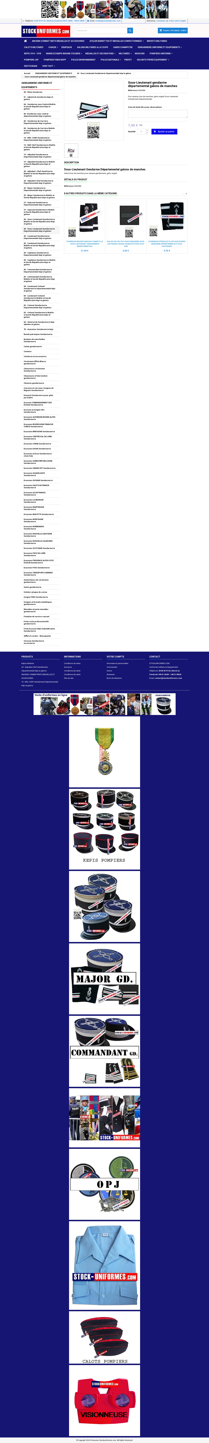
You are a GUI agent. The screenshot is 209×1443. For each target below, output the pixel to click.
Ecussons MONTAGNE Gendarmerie (33, 520)
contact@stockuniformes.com (107, 21)
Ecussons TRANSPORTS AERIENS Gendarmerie (38, 574)
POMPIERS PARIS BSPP (55, 60)
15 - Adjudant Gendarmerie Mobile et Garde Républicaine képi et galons (39, 164)
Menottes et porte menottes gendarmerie (36, 610)
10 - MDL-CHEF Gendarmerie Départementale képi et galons (37, 139)
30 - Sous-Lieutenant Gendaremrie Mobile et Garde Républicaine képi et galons (39, 221)
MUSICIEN (139, 53)
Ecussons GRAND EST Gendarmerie (40, 468)
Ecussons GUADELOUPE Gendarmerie (34, 474)
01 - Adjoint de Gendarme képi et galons (38, 98)
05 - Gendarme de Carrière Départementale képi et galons (37, 122)
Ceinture (28, 351)
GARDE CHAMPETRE (123, 47)
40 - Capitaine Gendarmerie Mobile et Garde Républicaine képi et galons (39, 262)
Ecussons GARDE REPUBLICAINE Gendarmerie (38, 462)
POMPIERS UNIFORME (160, 53)
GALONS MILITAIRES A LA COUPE (92, 47)
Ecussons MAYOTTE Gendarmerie (39, 514)
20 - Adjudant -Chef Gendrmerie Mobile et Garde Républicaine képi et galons (39, 173)
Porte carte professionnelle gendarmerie (36, 622)
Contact (154, 656)
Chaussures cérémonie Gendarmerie (34, 370)
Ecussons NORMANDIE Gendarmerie (34, 527)
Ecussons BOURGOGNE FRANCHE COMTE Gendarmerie (38, 425)
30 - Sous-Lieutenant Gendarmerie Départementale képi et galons (39, 230)
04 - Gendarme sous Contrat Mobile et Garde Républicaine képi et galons (40, 106)
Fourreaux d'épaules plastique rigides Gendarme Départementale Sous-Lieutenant (166, 243)
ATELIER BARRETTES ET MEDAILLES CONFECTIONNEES (116, 41)
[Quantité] (141, 131)
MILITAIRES (124, 53)
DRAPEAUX (66, 47)
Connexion (160, 21)
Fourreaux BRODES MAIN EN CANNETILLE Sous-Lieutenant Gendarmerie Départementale (84, 243)
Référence (133, 90)
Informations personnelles (117, 663)
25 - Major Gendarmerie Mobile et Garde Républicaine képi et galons (39, 196)
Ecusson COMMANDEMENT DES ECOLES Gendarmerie (38, 403)
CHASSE (52, 47)
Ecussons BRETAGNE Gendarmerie (39, 431)
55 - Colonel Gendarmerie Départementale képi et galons (37, 306)
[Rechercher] (104, 30)
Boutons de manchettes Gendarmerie (34, 340)
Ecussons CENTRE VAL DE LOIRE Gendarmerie (38, 437)
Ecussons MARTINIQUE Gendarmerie (34, 508)
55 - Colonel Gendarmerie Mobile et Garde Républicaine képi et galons (39, 314)
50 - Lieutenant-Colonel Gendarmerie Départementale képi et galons (39, 288)
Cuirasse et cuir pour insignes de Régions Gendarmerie (39, 389)
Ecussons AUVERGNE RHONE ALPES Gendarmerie (39, 418)
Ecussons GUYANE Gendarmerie (38, 480)
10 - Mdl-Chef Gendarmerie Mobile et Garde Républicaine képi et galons (39, 147)
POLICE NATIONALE (110, 60)
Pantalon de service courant (36, 616)
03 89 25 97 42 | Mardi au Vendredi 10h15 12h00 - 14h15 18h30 (59, 21)
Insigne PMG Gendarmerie (36, 597)
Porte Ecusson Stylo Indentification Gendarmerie (39, 630)
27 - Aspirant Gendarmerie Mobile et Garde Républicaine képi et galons (39, 212)
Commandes (112, 667)
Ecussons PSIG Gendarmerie (37, 568)
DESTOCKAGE (30, 66)
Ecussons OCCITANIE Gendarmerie (39, 548)
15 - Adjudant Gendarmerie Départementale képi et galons (37, 155)
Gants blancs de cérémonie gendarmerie (36, 581)
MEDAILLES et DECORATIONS (99, 53)
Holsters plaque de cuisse (35, 592)
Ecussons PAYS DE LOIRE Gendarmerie (34, 554)
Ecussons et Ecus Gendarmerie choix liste (38, 455)
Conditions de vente (72, 663)
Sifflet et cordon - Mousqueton (37, 636)
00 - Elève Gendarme (33, 92)
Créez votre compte (177, 21)
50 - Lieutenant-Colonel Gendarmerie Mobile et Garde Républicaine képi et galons (37, 298)
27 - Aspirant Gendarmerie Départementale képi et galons (37, 203)
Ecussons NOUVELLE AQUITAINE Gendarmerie (38, 535)
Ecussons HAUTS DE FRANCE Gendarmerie (36, 486)
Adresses (111, 674)
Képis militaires (27, 663)
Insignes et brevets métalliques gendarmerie (38, 603)
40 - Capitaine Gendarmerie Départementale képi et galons (37, 254)
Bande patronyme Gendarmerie (38, 334)
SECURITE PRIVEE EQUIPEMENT (152, 60)
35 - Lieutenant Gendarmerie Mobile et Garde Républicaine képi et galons (39, 245)
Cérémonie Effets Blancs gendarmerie (35, 362)
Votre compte (115, 656)
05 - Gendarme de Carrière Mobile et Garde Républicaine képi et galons (39, 130)
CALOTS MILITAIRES (33, 47)
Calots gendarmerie (33, 346)
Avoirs (109, 671)
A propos (68, 667)
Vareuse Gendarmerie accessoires (34, 642)
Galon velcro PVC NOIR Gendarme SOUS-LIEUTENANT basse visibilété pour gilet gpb (126, 243)
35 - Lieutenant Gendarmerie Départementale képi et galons (37, 237)
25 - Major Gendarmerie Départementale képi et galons (37, 189)
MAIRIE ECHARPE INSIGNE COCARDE (63, 53)
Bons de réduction (114, 678)
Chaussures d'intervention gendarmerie (35, 377)
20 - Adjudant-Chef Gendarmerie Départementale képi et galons (38, 182)
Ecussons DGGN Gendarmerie (37, 449)
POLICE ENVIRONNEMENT (83, 60)
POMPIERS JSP (31, 60)
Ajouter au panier (164, 131)
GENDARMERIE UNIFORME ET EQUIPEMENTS (159, 47)
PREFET (128, 60)
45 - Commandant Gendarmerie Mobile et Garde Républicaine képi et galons (39, 279)
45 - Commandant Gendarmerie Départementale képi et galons (38, 270)
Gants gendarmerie (32, 587)
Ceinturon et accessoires (35, 356)
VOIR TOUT (47, 66)
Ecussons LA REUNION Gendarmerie (33, 501)
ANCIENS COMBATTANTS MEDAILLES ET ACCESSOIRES (58, 41)
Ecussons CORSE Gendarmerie (37, 444)
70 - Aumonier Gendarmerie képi (38, 329)
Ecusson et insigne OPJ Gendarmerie (34, 411)
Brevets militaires (157, 41)
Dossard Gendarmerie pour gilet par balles (38, 396)
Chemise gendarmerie (34, 383)
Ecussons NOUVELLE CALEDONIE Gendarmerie (38, 542)
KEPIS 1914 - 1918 (32, 53)
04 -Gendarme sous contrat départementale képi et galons (37, 115)
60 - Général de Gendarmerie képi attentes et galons (39, 323)
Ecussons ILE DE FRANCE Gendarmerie (34, 494)
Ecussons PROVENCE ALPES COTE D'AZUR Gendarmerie (39, 561)
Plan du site (68, 678)
